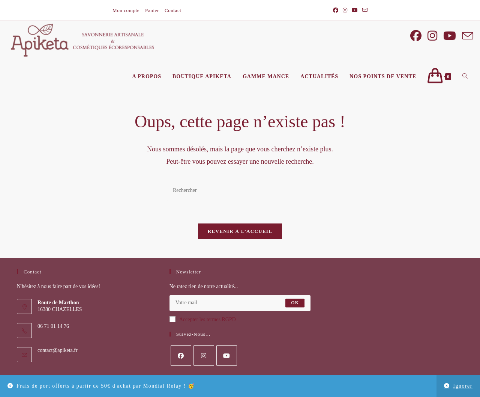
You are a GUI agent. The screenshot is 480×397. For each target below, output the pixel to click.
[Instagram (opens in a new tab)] (345, 10)
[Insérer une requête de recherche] (240, 193)
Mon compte (126, 10)
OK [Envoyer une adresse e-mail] (295, 305)
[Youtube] (226, 357)
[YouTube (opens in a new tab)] (355, 10)
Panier (152, 10)
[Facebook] (181, 357)
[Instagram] (204, 357)
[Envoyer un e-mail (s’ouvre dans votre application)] (364, 10)
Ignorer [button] (462, 386)
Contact (173, 10)
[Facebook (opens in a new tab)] (335, 10)
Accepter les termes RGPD (203, 322)
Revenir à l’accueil (240, 234)
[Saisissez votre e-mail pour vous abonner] (240, 305)
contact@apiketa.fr (58, 352)
